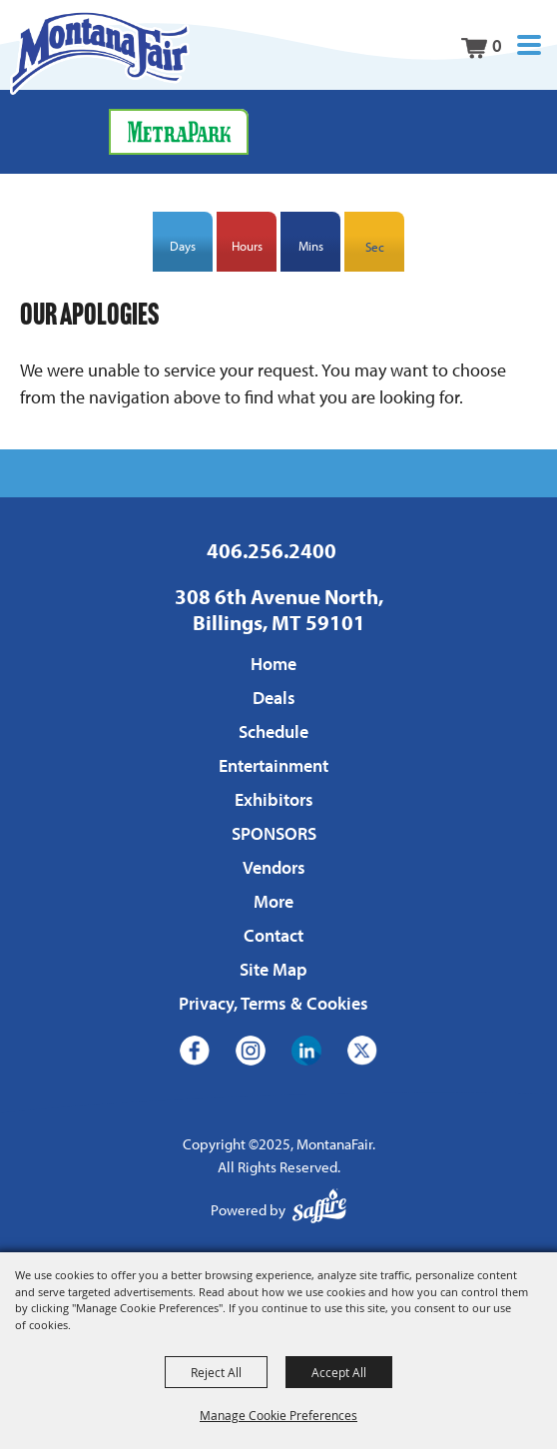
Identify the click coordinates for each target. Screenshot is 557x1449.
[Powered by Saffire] (319, 1210)
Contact (273, 935)
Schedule (273, 731)
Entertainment (273, 765)
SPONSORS (274, 833)
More (273, 901)
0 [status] (497, 45)
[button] (529, 45)
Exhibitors (274, 799)
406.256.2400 (271, 550)
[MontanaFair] (100, 52)
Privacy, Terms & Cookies (273, 1003)
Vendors (274, 867)
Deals (274, 697)
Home (273, 663)
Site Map (273, 969)
